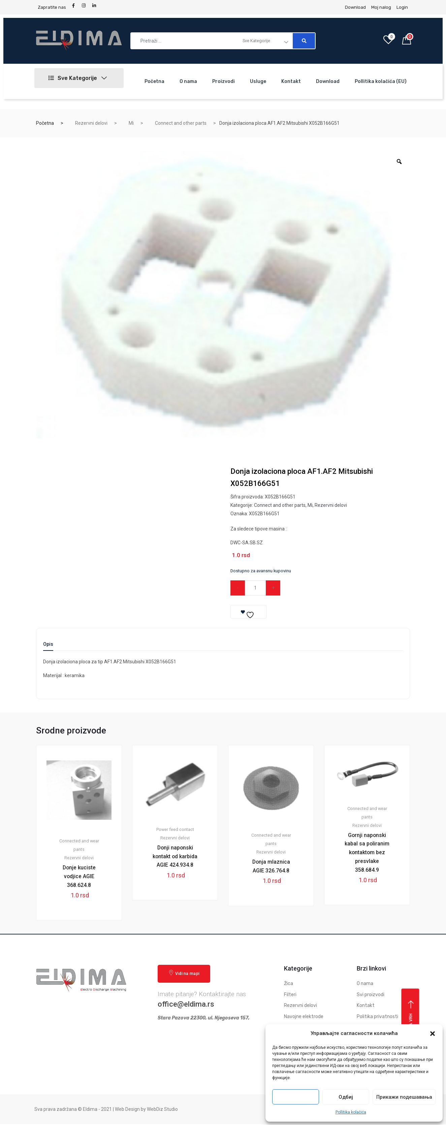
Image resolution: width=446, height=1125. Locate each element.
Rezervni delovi (91, 123)
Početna (154, 81)
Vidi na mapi (183, 974)
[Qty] (256, 588)
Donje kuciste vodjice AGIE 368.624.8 (79, 877)
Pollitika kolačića (351, 1112)
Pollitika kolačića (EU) (381, 81)
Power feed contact (175, 829)
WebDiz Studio (162, 1110)
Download (328, 81)
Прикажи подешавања (404, 1097)
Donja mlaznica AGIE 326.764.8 (271, 866)
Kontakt (291, 81)
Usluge (258, 81)
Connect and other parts (180, 123)
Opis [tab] (48, 644)
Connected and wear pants (79, 845)
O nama (188, 81)
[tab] (48, 646)
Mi (131, 123)
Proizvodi (223, 81)
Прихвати (296, 1097)
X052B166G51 (264, 513)
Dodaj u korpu (318, 587)
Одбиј (346, 1097)
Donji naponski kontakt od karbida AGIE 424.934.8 (175, 861)
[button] (432, 1033)
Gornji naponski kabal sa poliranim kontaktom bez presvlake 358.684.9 (367, 857)
